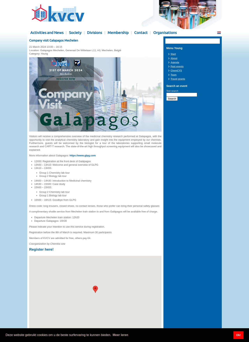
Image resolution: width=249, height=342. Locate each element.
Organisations (165, 33)
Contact (141, 33)
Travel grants (178, 79)
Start (173, 54)
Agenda (175, 62)
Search (172, 98)
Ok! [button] (238, 335)
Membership (118, 33)
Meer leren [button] (120, 335)
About (174, 58)
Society (75, 33)
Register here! (41, 249)
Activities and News (46, 33)
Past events (177, 66)
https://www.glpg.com (82, 155)
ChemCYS (176, 70)
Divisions (94, 33)
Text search (172, 91)
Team (173, 75)
